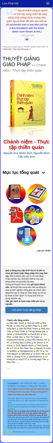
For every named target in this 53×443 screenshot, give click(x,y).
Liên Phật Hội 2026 (28, 383)
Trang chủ (6, 47)
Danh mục (17, 47)
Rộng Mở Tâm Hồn (37, 386)
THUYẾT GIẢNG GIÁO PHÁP (35, 47)
